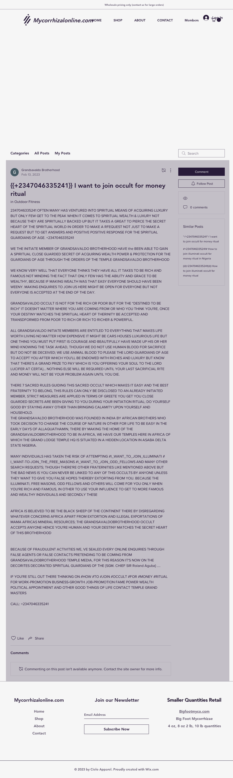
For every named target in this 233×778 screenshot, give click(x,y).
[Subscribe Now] (116, 729)
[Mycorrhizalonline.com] (64, 20)
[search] (201, 153)
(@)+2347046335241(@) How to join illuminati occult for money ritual (200, 270)
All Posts (41, 153)
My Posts (62, 153)
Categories (19, 153)
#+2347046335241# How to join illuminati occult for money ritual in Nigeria (200, 253)
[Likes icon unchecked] (13, 638)
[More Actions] (168, 170)
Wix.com (152, 769)
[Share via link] (36, 638)
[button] (216, 20)
